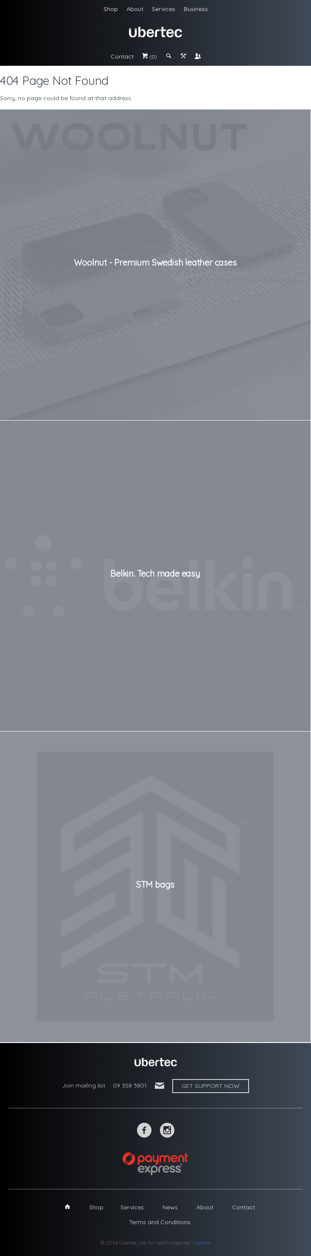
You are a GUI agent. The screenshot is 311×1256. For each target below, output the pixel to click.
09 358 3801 (130, 1085)
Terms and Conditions (160, 1222)
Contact (122, 56)
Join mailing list (83, 1085)
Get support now (211, 1086)
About (134, 9)
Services (163, 9)
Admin (202, 1242)
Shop (111, 9)
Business (196, 9)
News (170, 1207)
